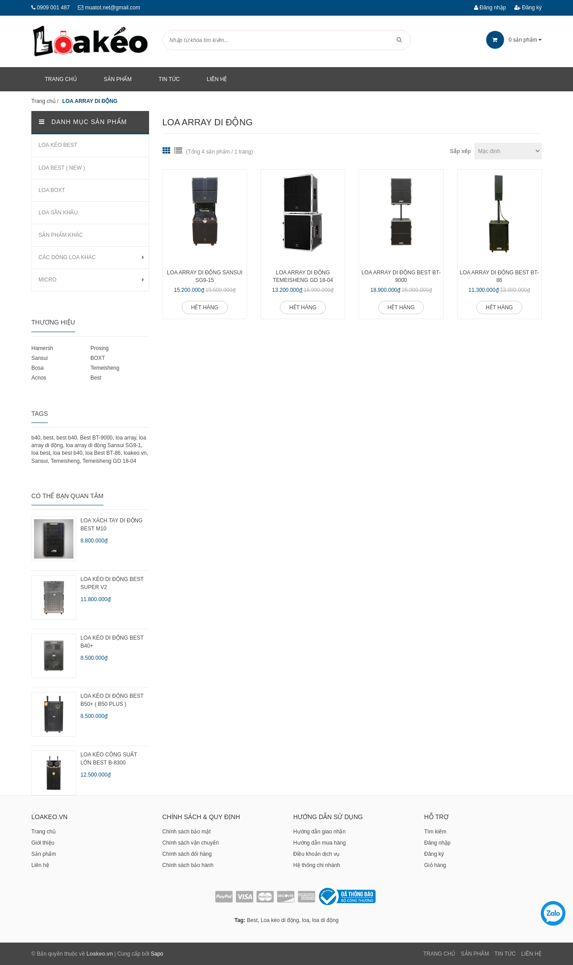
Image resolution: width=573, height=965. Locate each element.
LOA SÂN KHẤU (58, 212)
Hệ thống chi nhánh (316, 865)
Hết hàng (204, 307)
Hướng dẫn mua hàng (319, 843)
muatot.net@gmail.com (112, 7)
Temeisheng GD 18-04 (109, 461)
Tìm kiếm (435, 831)
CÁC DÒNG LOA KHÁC (67, 257)
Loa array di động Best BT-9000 (400, 276)
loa (305, 920)
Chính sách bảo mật (186, 831)
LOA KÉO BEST (57, 145)
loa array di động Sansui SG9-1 (103, 445)
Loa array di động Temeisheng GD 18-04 (303, 276)
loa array (125, 438)
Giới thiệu (42, 843)
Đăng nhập (490, 7)
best (48, 438)
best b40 (66, 438)
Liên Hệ (531, 954)
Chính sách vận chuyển (190, 843)
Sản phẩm (43, 854)
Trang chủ (43, 831)
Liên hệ (40, 865)
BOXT (97, 358)
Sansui (39, 358)
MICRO (47, 280)
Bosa (37, 368)
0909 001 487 (53, 7)
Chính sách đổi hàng (187, 854)
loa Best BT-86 (103, 453)
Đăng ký (528, 7)
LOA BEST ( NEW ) (61, 168)
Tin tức (505, 954)
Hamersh (42, 348)
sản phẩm (514, 40)
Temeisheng (105, 368)
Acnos (38, 378)
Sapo (157, 954)
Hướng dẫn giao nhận (319, 831)
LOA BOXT (51, 190)
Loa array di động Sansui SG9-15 (205, 276)
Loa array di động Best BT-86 (499, 276)
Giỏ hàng (435, 865)
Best (95, 378)
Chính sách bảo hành (188, 865)
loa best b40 (67, 453)
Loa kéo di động (280, 920)
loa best (40, 453)
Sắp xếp (460, 151)
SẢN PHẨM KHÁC (60, 235)
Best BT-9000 (96, 438)
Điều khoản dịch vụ (316, 854)
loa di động (325, 920)
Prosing (99, 348)
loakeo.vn (135, 453)
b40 (35, 438)
